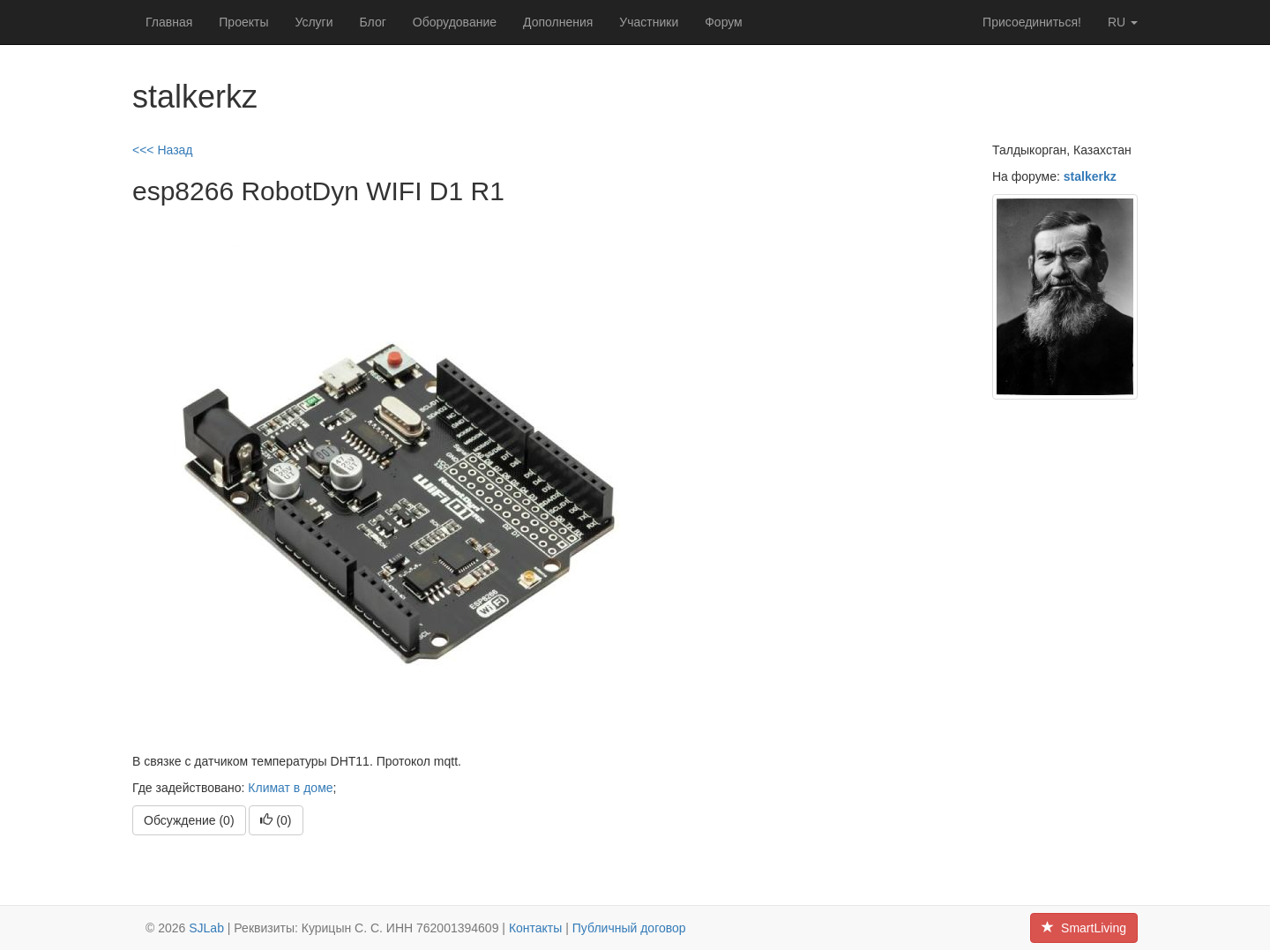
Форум (724, 22)
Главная (169, 22)
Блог (373, 22)
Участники (648, 22)
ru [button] (1123, 22)
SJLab (206, 928)
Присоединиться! (1031, 22)
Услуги (313, 22)
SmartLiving (1084, 928)
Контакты (535, 928)
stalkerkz (1090, 176)
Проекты (243, 22)
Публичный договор (629, 928)
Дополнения (558, 22)
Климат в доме (290, 788)
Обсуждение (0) (189, 820)
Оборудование (455, 22)
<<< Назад (162, 150)
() (275, 820)
